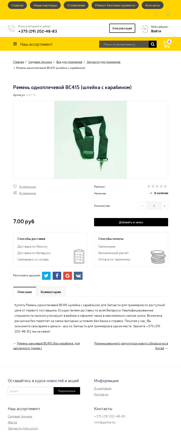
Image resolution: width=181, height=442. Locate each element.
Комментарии (51, 292)
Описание (24, 292)
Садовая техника (20, 416)
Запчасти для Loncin (23, 428)
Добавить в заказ (131, 222)
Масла (12, 422)
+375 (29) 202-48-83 (37, 31)
